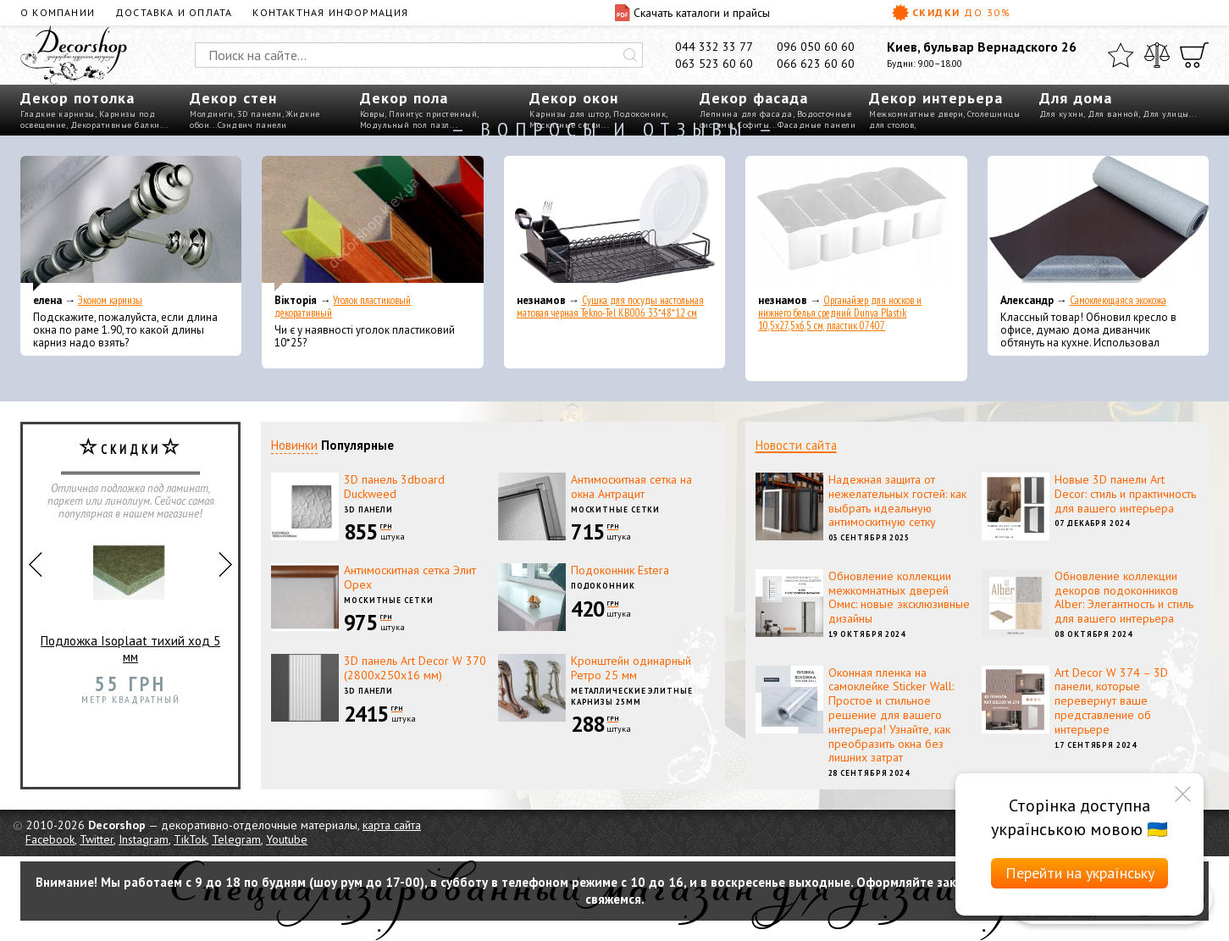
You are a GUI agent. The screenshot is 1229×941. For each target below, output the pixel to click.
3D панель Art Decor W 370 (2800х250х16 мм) (415, 668)
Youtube (286, 839)
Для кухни (1061, 113)
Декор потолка (77, 98)
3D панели (259, 113)
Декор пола (404, 98)
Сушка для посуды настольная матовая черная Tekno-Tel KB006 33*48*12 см (610, 306)
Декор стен (233, 98)
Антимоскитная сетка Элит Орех (410, 577)
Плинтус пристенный (433, 113)
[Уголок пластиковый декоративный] (372, 223)
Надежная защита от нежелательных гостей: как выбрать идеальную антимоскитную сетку (897, 500)
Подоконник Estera (620, 570)
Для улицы (1166, 113)
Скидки (951, 12)
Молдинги (211, 113)
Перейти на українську (1079, 873)
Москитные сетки (616, 509)
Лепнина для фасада (746, 113)
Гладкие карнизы (57, 113)
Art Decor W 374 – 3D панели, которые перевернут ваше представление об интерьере (1111, 701)
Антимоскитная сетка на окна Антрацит (631, 486)
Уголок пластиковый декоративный (342, 306)
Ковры (372, 113)
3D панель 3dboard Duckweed (394, 486)
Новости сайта (796, 445)
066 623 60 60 (816, 63)
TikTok (190, 839)
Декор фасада (754, 98)
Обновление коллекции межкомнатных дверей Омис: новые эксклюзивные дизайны (899, 597)
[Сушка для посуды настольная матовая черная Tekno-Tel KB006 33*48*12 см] (614, 223)
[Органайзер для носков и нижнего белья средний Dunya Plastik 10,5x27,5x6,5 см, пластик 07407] (855, 223)
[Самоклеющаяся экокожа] (1098, 223)
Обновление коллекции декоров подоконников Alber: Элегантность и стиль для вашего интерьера (1124, 597)
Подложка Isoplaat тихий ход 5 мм (130, 597)
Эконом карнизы (110, 300)
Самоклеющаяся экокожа (1118, 300)
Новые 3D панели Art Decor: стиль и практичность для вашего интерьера (1125, 494)
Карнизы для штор (569, 113)
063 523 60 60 (714, 63)
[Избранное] (1120, 55)
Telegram (236, 839)
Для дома (1075, 98)
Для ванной (1113, 113)
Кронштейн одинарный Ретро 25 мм (631, 668)
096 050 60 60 (816, 46)
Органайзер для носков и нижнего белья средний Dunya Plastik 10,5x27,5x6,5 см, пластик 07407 (840, 313)
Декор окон (573, 98)
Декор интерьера (936, 98)
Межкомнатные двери (916, 113)
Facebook (50, 839)
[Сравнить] (1157, 55)
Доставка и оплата (173, 12)
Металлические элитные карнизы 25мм (632, 696)
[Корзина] (1194, 55)
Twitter (96, 839)
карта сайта (392, 825)
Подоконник (639, 113)
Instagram (144, 839)
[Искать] (630, 55)
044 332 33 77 (714, 46)
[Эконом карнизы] (130, 223)
